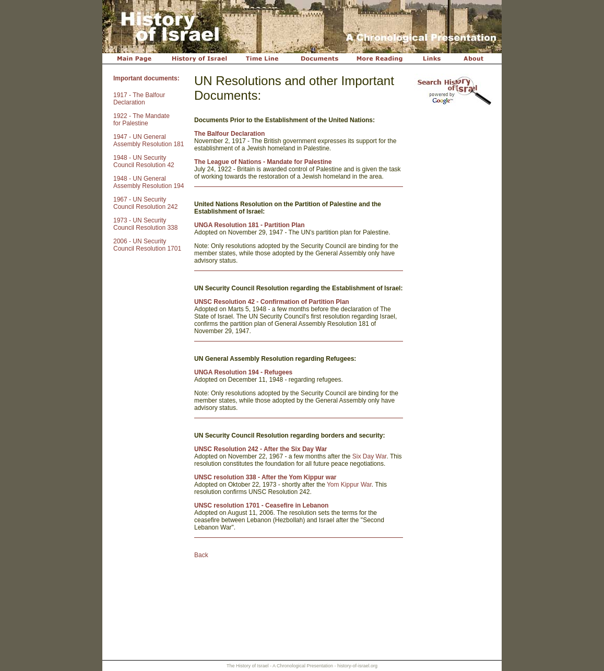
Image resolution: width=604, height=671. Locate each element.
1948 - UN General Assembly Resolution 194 (148, 182)
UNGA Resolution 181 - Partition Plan (249, 225)
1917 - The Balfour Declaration (139, 98)
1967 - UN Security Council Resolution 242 (145, 203)
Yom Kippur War (349, 484)
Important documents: (146, 78)
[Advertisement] (452, 276)
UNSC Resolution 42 (224, 301)
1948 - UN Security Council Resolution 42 (143, 161)
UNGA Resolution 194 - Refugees (243, 372)
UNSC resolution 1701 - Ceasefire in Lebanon (261, 505)
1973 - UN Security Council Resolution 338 (145, 224)
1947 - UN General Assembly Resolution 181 (148, 140)
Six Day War (369, 456)
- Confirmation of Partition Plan (302, 301)
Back (201, 555)
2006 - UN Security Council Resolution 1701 (147, 245)
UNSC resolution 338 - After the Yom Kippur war (265, 477)
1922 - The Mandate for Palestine (141, 119)
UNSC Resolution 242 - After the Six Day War (260, 449)
